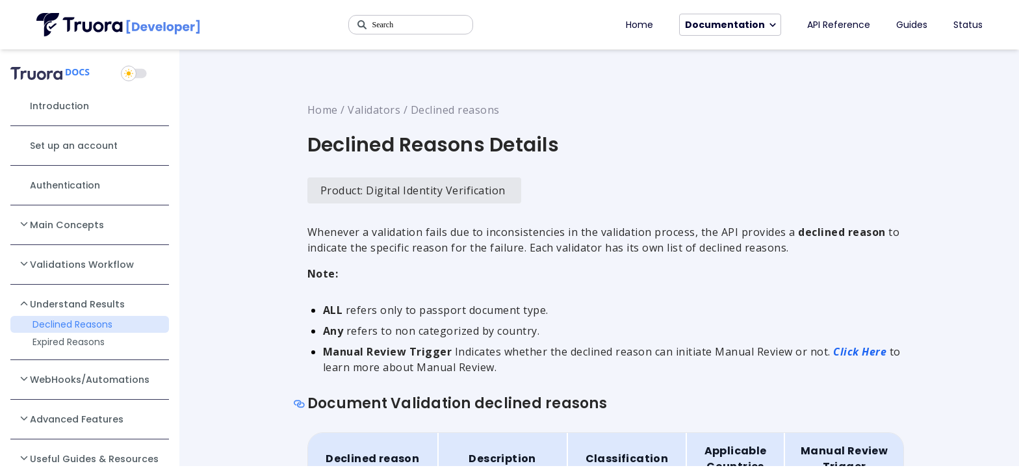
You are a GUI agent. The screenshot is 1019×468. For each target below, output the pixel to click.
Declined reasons (455, 110)
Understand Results (71, 303)
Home (639, 24)
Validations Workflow (76, 264)
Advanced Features (70, 418)
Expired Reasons (68, 341)
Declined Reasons (72, 324)
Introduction (59, 105)
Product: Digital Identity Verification (413, 190)
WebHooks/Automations (83, 379)
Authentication (65, 185)
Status (968, 24)
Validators (374, 110)
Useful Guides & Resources (88, 458)
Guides (911, 24)
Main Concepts (61, 224)
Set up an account (74, 145)
